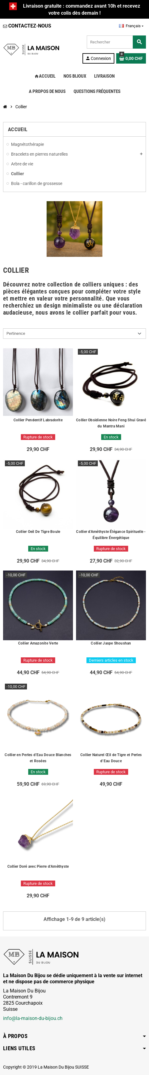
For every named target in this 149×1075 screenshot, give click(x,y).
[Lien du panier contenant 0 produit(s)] (131, 58)
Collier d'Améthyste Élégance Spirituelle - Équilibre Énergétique (111, 535)
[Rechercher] (116, 42)
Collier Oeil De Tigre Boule (38, 532)
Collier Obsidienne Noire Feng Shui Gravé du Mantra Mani (111, 423)
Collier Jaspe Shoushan (111, 643)
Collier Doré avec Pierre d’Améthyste (38, 866)
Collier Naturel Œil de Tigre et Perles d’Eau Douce (111, 758)
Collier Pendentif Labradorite (38, 420)
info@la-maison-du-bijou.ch (33, 1018)
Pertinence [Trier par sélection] (15, 333)
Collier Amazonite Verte (38, 643)
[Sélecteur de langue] (131, 26)
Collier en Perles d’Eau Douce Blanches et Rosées (38, 758)
